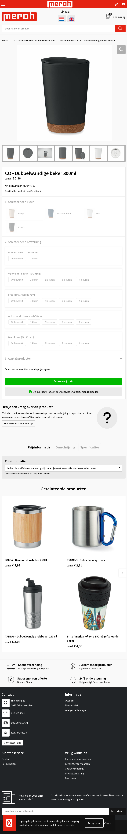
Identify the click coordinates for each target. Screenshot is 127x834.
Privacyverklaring (74, 773)
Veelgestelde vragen (76, 710)
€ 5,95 (12, 565)
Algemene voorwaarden (78, 759)
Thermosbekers (67, 40)
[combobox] (58, 28)
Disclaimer (71, 778)
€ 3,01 (12, 642)
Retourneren (9, 763)
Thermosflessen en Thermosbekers (35, 40)
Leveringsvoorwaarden (77, 763)
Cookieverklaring (74, 768)
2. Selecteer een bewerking (23, 242)
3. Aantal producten (18, 358)
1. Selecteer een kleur (19, 202)
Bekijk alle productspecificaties (23, 191)
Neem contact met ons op (18, 423)
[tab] (39, 447)
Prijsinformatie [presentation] (39, 447)
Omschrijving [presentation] (65, 447)
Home (5, 40)
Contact (6, 759)
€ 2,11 (74, 565)
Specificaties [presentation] (89, 447)
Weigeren (108, 823)
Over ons (70, 700)
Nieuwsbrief (71, 705)
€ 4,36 (74, 646)
